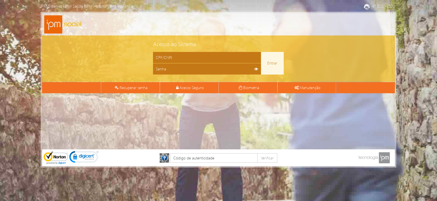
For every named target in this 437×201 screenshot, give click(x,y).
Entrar (272, 63)
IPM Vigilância (121, 6)
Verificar (267, 158)
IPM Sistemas (51, 6)
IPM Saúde (74, 6)
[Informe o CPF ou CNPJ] (207, 57)
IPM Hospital (96, 6)
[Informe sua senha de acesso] (207, 69)
